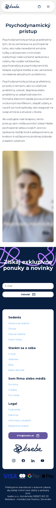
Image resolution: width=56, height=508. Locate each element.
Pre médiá (13, 395)
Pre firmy (13, 384)
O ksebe (12, 390)
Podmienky (14, 409)
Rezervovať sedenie (18, 323)
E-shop (12, 354)
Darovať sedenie (17, 334)
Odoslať (28, 294)
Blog (10, 364)
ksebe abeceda (16, 370)
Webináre (13, 359)
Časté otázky (15, 339)
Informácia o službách (19, 420)
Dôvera (12, 328)
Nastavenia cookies (18, 426)
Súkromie (13, 415)
